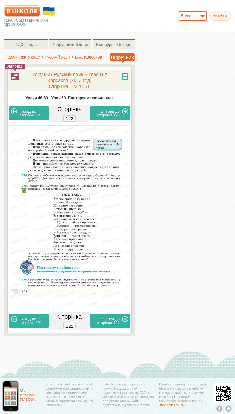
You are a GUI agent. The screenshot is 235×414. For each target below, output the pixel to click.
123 (112, 112)
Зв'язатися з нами (172, 405)
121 (26, 112)
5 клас (26, 44)
